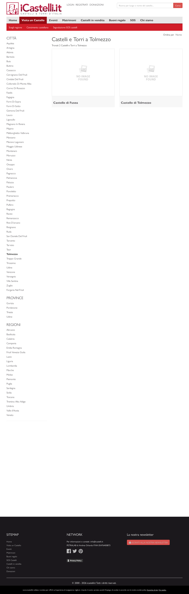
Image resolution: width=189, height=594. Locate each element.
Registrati (82, 4)
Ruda (8, 231)
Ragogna (10, 209)
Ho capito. (162, 589)
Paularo (10, 186)
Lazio (9, 356)
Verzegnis (11, 276)
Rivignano (11, 227)
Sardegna (10, 388)
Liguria (9, 361)
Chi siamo (146, 20)
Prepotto (10, 200)
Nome (179, 34)
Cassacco (11, 70)
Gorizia (10, 303)
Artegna (10, 47)
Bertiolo (10, 56)
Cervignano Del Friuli (16, 74)
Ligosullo (10, 119)
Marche (10, 370)
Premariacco (12, 195)
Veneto (9, 415)
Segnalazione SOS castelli (65, 27)
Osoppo (10, 164)
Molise (9, 374)
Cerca (178, 5)
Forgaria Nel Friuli (15, 290)
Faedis (9, 92)
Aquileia (10, 43)
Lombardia (11, 365)
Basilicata (10, 334)
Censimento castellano (37, 27)
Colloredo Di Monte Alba (18, 83)
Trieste (9, 312)
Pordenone (11, 307)
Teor (8, 249)
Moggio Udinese (14, 146)
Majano (10, 128)
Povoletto (11, 191)
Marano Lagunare (15, 142)
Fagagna (10, 97)
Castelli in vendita (92, 20)
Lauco (9, 115)
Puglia (9, 383)
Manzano (10, 137)
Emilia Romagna (14, 347)
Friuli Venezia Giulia (15, 352)
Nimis (9, 160)
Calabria (10, 338)
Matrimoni (69, 20)
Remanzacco (12, 218)
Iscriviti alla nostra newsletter (148, 542)
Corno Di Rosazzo (15, 88)
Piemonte (11, 379)
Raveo (9, 213)
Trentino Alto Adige (15, 401)
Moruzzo (10, 155)
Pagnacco (11, 173)
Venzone (10, 272)
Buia (8, 61)
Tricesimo (11, 263)
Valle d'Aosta (12, 410)
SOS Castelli (11, 560)
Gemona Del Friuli (15, 110)
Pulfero (9, 204)
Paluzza (10, 182)
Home (13, 20)
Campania (11, 343)
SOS (133, 20)
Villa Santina (12, 281)
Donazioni (97, 4)
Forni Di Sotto (13, 106)
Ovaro (9, 169)
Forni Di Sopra (13, 101)
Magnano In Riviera (15, 124)
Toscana (10, 397)
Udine (9, 267)
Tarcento (10, 240)
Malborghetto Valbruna (17, 133)
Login (70, 4)
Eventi (53, 20)
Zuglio (9, 285)
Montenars (11, 151)
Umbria (10, 406)
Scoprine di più (152, 589)
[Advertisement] (26, 470)
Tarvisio (10, 245)
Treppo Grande (13, 258)
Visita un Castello (33, 20)
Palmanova (11, 177)
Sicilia (9, 392)
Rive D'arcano (13, 222)
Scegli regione (15, 27)
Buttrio (9, 65)
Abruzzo (10, 329)
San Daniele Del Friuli (16, 236)
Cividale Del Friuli (14, 79)
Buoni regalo (117, 20)
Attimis (9, 52)
